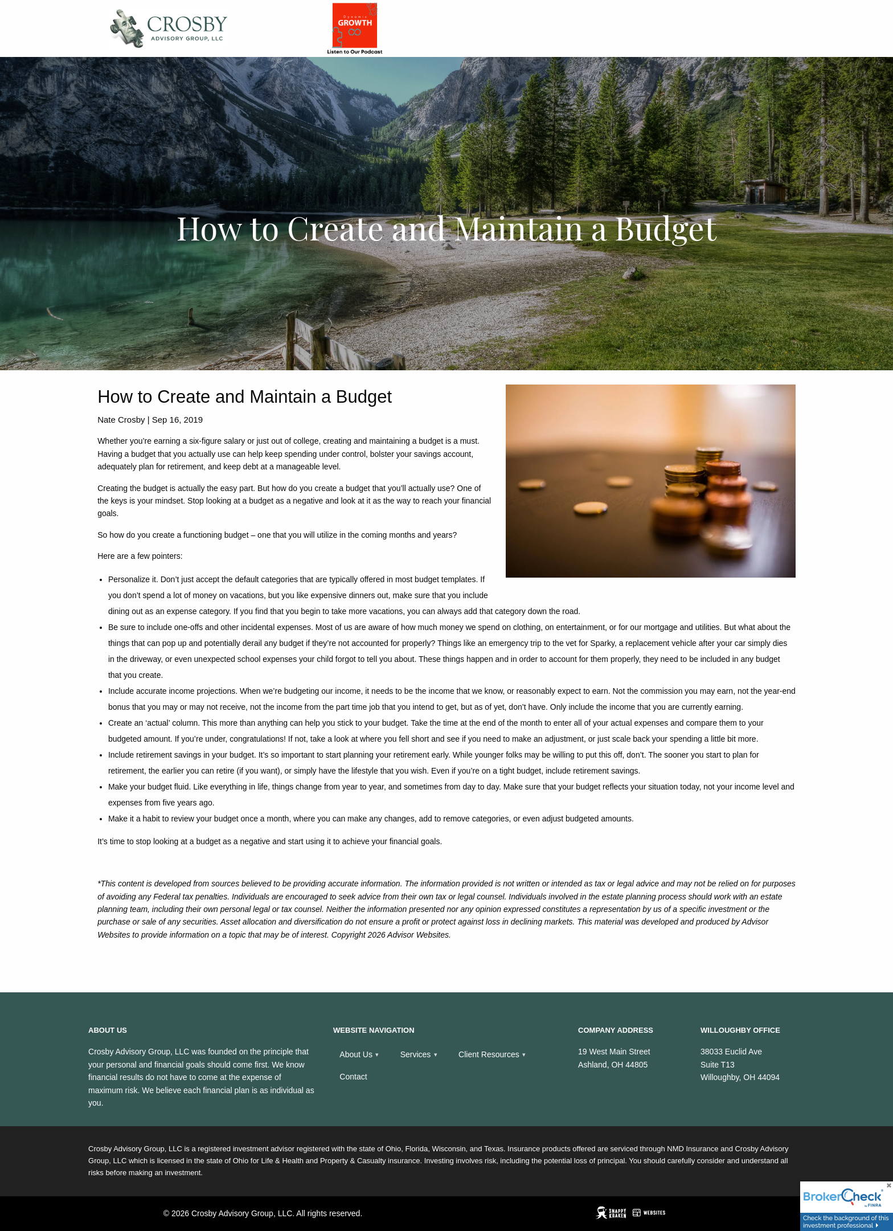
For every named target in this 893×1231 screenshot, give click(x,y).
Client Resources (488, 1054)
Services (415, 1054)
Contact (353, 1076)
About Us (355, 1054)
